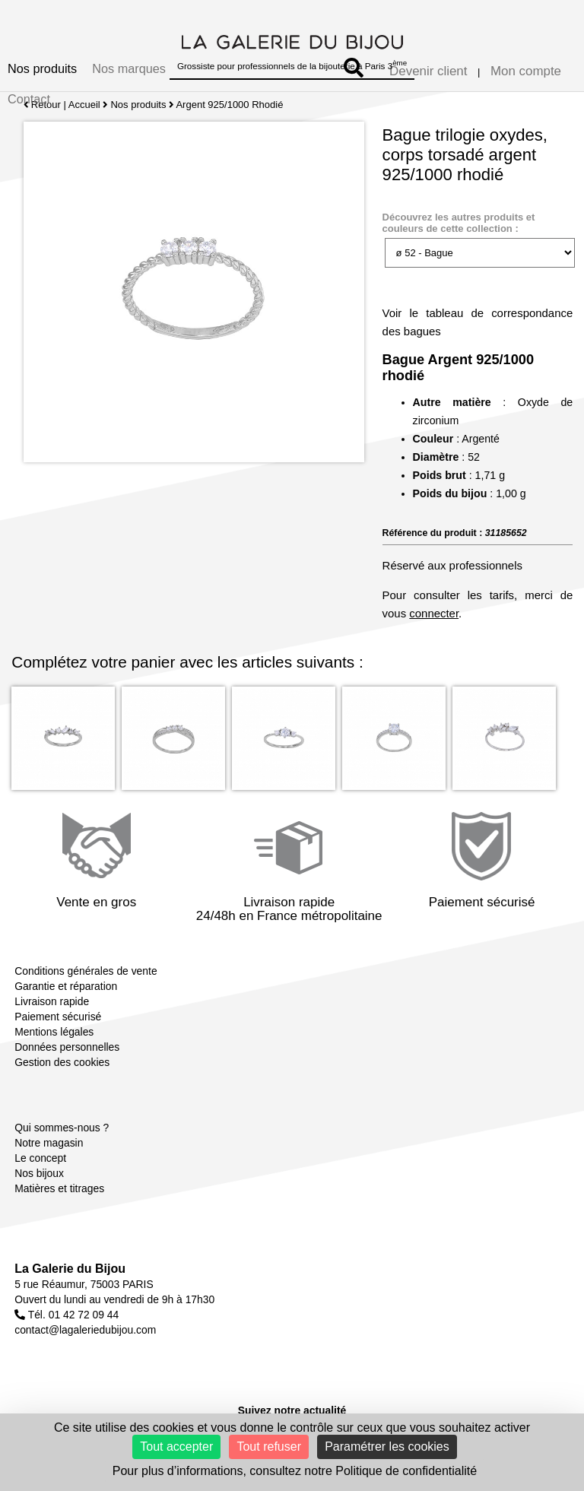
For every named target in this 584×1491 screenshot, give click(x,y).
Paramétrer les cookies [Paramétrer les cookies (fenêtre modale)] (387, 1446)
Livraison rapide (51, 1001)
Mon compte (525, 71)
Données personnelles (66, 1047)
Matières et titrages (59, 1188)
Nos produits (42, 68)
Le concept (40, 1158)
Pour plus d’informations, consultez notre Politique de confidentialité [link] (295, 1470)
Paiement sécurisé (57, 1016)
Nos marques (129, 68)
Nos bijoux (39, 1173)
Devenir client (428, 71)
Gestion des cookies (62, 1062)
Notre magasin (48, 1143)
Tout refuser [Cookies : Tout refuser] (268, 1446)
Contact (29, 99)
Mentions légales (54, 1032)
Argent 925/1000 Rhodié (230, 104)
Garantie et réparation (65, 986)
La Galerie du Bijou (69, 1268)
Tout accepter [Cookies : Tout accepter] (176, 1446)
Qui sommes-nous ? (61, 1127)
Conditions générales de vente (85, 971)
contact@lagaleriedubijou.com (85, 1330)
